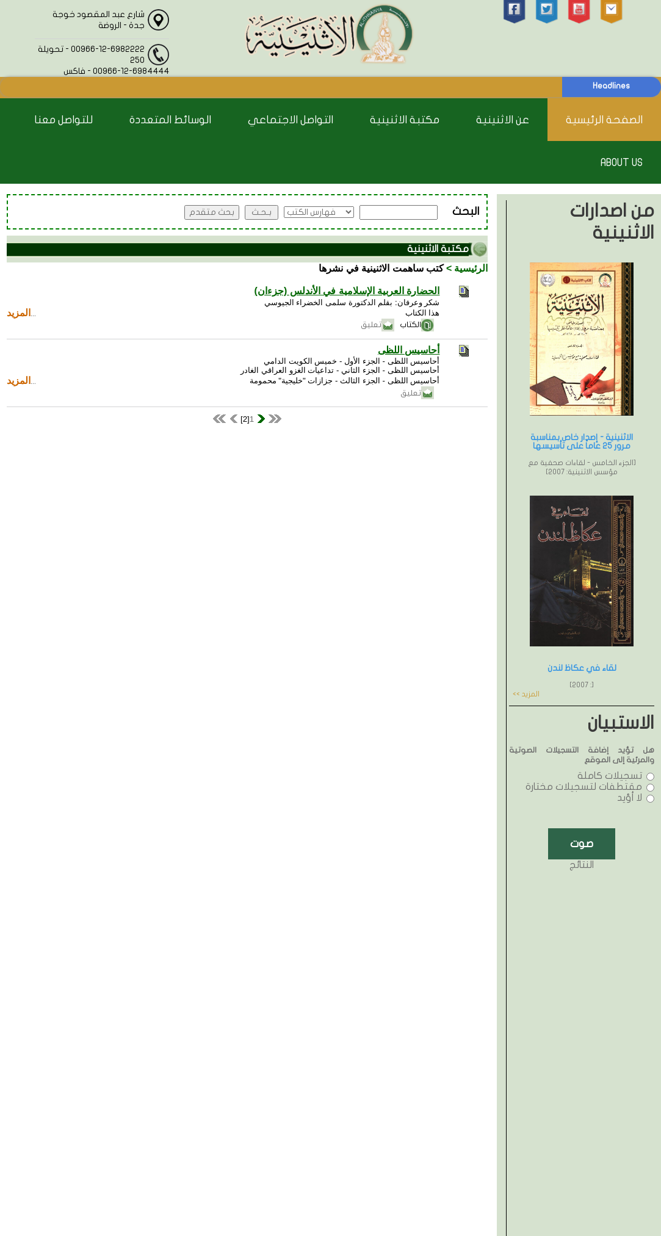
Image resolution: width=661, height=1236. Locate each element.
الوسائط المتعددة (170, 120)
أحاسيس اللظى (408, 350)
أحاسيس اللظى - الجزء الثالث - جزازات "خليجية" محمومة (345, 380)
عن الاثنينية (502, 120)
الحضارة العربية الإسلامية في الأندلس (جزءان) (347, 291)
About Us (622, 162)
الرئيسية (471, 268)
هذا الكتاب (422, 312)
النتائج (581, 865)
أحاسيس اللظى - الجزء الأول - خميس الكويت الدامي (352, 361)
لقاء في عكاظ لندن (581, 668)
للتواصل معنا (63, 120)
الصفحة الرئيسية (604, 120)
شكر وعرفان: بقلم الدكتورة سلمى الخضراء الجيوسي (352, 302)
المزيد (19, 313)
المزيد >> (526, 694)
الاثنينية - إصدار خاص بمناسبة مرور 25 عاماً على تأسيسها (581, 441)
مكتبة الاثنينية (404, 120)
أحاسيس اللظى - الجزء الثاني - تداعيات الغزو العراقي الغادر (339, 370)
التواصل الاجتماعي (290, 120)
